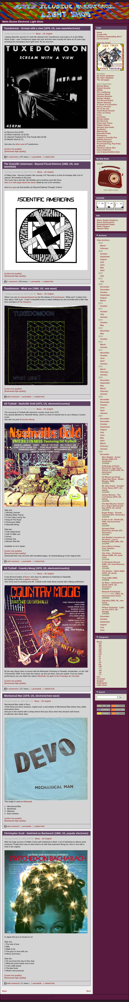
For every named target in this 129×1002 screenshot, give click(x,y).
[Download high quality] (15, 151)
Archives (101, 235)
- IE (99, 656)
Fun (98, 677)
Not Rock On (102, 121)
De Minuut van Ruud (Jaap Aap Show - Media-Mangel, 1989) (113, 479)
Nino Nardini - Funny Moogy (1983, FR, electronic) (111, 459)
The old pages (103, 80)
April (102, 270)
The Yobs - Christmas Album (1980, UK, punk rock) (112, 555)
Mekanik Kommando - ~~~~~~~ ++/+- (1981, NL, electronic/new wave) (113, 594)
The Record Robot (105, 100)
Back (4, 991)
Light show (102, 685)
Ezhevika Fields (104, 133)
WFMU (100, 90)
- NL (99, 664)
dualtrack (101, 146)
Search (100, 692)
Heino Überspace (104, 142)
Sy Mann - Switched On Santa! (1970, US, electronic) (112, 585)
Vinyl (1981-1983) (109, 578)
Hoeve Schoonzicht (105, 222)
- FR (99, 652)
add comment (12, 397)
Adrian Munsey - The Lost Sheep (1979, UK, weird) (112, 497)
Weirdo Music (103, 86)
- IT (99, 660)
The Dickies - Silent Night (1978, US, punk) (113, 572)
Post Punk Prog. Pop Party (109, 144)
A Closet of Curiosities (107, 104)
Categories (102, 637)
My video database (105, 78)
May (102, 268)
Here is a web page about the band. (20, 182)
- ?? (99, 675)
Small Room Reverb (106, 111)
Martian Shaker (103, 98)
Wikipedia (27, 802)
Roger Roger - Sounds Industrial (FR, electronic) (113, 514)
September (105, 257)
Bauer (27, 577)
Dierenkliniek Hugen (106, 224)
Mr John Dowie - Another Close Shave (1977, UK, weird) (113, 488)
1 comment (10, 281)
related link (49, 157)
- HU (100, 654)
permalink (36, 157)
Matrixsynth (102, 131)
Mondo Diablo (103, 119)
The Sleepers (25, 302)
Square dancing (104, 102)
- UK (100, 666)
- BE (100, 646)
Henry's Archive (104, 107)
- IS (99, 658)
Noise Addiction (104, 150)
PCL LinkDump (103, 92)
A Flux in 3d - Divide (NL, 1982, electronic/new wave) (113, 522)
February (104, 248)
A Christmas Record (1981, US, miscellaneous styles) (113, 564)
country (34, 579)
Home (99, 32)
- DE (100, 650)
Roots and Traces (105, 123)
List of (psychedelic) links (108, 152)
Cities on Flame (104, 113)
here (10, 187)
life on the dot (103, 109)
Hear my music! (104, 43)
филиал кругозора (105, 127)
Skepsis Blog (103, 228)
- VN (100, 671)
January (103, 317)
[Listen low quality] (13, 149)
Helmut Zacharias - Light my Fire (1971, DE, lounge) (113, 609)
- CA (100, 648)
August (103, 259)
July (102, 262)
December (104, 287)
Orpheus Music (103, 94)
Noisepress (102, 135)
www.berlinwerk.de (28, 297)
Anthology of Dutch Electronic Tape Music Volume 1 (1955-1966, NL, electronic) (113, 469)
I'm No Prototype (60, 676)
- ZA (99, 673)
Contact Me (102, 34)
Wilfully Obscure (104, 140)
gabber (27, 579)
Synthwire (101, 129)
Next (88, 991)
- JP (99, 662)
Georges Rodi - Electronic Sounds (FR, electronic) (112, 530)
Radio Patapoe (103, 226)
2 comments (11, 157)
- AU (100, 644)
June (102, 265)
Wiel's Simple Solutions (107, 220)
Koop (99, 115)
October (103, 254)
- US (43, 34)
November (104, 290)
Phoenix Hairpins (104, 96)
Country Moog (28, 419)
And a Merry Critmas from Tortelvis (111, 547)
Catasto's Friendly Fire (107, 137)
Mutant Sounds (103, 88)
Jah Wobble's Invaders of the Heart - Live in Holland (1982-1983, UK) (113, 539)
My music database (105, 76)
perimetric (101, 117)
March (103, 246)
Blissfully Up (43, 676)
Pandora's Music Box (106, 148)
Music (38, 34)
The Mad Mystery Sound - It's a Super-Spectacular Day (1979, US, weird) (113, 506)
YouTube (75, 676)
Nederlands (102, 683)
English (49, 34)
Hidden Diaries (103, 125)
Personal (101, 679)
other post (20, 144)
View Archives (103, 240)
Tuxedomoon (58, 297)
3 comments (11, 689)
